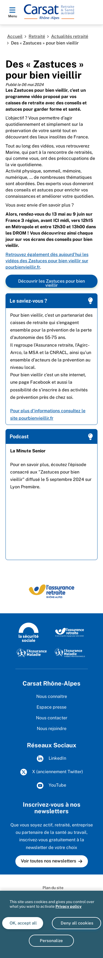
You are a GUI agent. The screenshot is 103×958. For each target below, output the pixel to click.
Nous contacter (51, 717)
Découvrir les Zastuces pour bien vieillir (51, 283)
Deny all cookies (76, 923)
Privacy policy (68, 906)
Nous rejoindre (51, 728)
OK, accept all (23, 923)
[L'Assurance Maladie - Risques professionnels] (70, 652)
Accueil (15, 36)
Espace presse (51, 707)
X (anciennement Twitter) (51, 772)
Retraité (37, 36)
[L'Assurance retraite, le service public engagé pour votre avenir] (70, 632)
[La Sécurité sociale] (28, 632)
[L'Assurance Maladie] (31, 652)
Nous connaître (51, 696)
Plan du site (53, 887)
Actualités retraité (69, 36)
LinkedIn (51, 758)
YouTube (51, 785)
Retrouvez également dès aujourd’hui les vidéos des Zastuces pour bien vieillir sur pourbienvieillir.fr (46, 261)
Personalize (51, 940)
